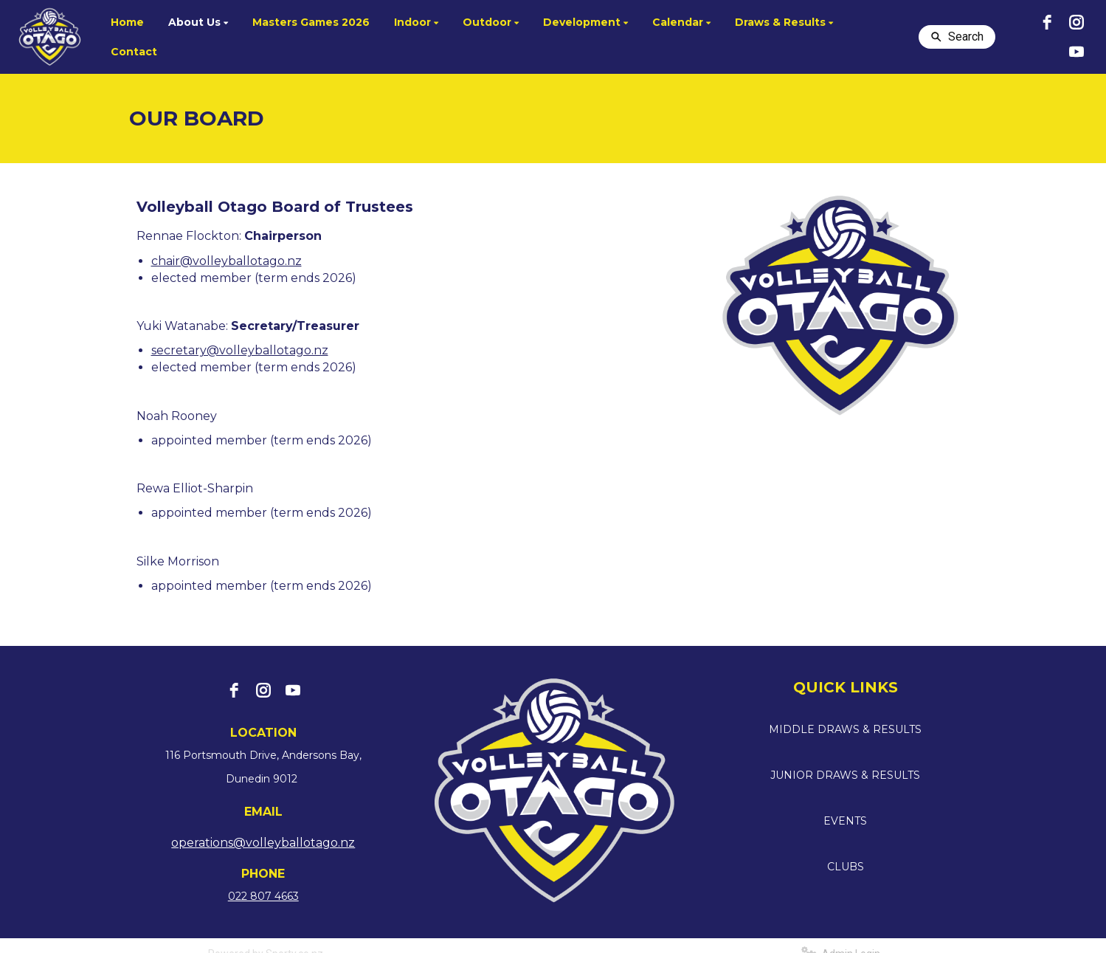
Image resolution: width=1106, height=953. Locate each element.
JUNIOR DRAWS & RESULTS (845, 775)
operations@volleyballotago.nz (263, 843)
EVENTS (845, 821)
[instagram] (1076, 22)
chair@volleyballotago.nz (226, 261)
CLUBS (845, 866)
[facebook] (1047, 22)
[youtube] (1076, 51)
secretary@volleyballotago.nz (239, 350)
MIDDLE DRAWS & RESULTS (845, 729)
